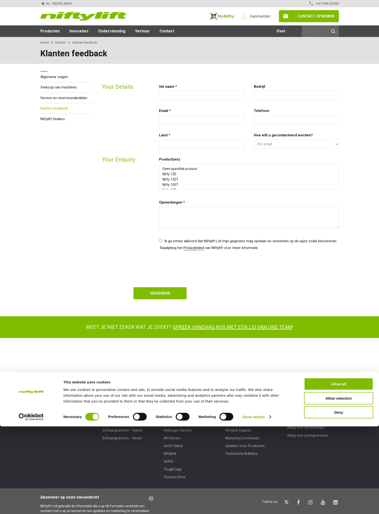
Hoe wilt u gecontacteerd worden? (283, 135)
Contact (167, 31)
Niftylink (170, 453)
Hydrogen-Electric (178, 430)
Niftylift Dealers (52, 119)
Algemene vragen (54, 77)
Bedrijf (259, 86)
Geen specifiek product (249, 168)
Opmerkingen (172, 202)
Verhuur (142, 31)
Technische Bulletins (241, 453)
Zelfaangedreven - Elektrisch (124, 422)
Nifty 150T (249, 184)
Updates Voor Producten (245, 446)
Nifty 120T (249, 179)
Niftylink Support (238, 430)
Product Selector (115, 414)
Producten (50, 31)
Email (165, 111)
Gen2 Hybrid (173, 446)
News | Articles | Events (59, 414)
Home (44, 42)
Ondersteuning (111, 31)
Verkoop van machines (58, 87)
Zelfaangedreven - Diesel (122, 438)
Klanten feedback (54, 108)
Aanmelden (260, 16)
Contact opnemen (315, 16)
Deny (338, 500)
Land (164, 135)
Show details (253, 504)
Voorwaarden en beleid (58, 422)
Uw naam (168, 86)
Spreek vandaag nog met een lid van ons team (232, 327)
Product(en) (169, 159)
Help (291, 403)
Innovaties (78, 31)
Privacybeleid (193, 248)
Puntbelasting (236, 422)
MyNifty (222, 16)
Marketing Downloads (242, 438)
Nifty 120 (249, 174)
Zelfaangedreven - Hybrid (122, 430)
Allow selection (338, 486)
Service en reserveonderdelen (63, 98)
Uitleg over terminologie (305, 427)
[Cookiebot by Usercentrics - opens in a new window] (31, 504)
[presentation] (196, 266)
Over (281, 31)
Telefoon (261, 111)
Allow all (338, 472)
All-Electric (172, 438)
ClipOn (169, 422)
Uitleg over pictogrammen (307, 435)
